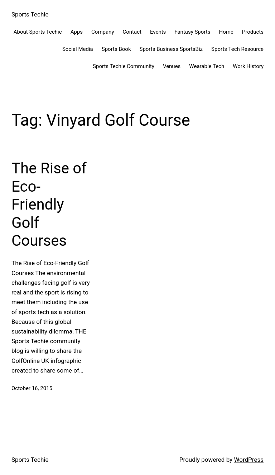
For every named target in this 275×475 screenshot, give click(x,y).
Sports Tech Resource (237, 49)
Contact (132, 32)
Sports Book (116, 49)
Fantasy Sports (192, 32)
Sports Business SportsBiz (171, 49)
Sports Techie (29, 14)
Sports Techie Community (123, 66)
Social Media (77, 49)
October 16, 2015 (31, 388)
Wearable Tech (206, 66)
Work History (248, 66)
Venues (171, 66)
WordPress (249, 459)
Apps (77, 32)
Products (253, 32)
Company (102, 32)
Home (226, 32)
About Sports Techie (38, 32)
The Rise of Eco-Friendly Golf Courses (49, 204)
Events (158, 32)
